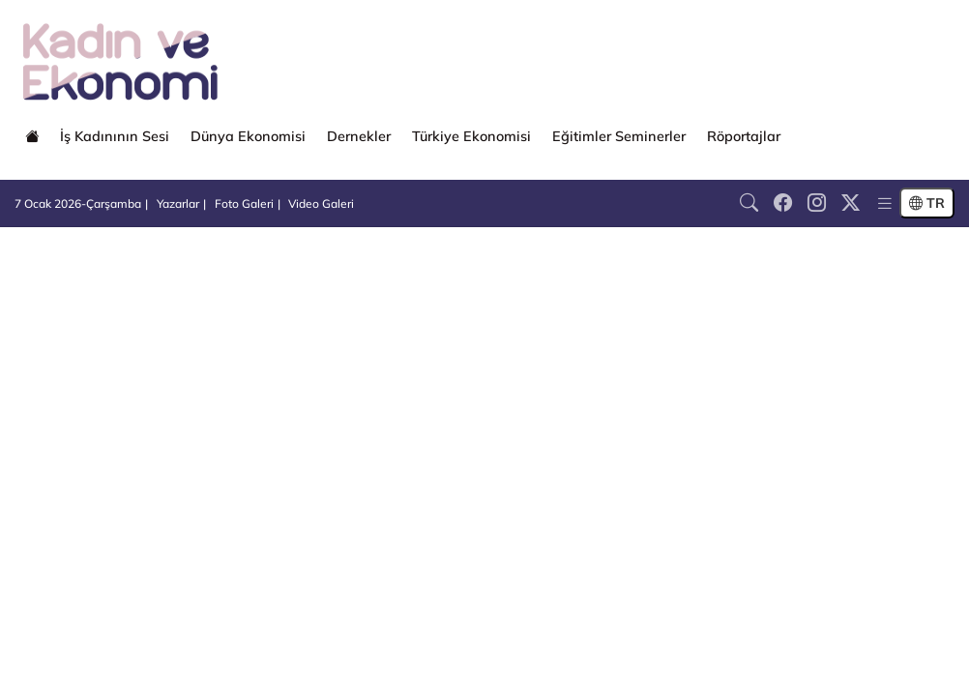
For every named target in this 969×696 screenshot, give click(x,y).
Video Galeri (321, 203)
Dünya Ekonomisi (248, 136)
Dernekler (359, 136)
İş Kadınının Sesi (114, 136)
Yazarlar (178, 203)
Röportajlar (743, 136)
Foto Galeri (244, 203)
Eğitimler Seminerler (619, 136)
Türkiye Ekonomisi (471, 136)
